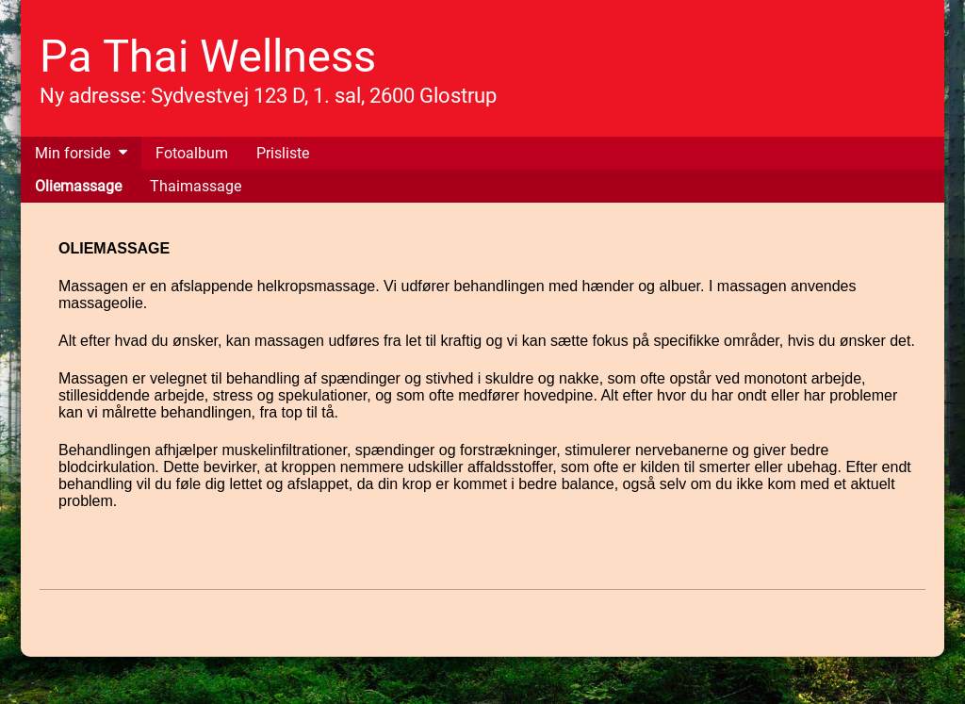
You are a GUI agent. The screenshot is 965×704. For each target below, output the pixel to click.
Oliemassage (78, 186)
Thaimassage (195, 186)
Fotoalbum (191, 153)
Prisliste (282, 153)
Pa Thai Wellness (208, 56)
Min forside (72, 153)
